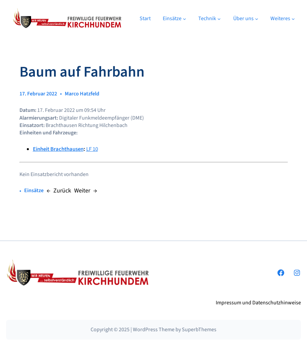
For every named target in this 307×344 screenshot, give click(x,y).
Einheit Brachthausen (58, 149)
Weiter (82, 190)
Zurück (62, 190)
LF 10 (92, 149)
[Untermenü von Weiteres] (293, 18)
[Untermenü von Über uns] (256, 18)
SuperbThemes (199, 329)
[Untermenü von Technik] (219, 18)
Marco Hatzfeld (82, 93)
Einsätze (34, 190)
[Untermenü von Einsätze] (184, 18)
